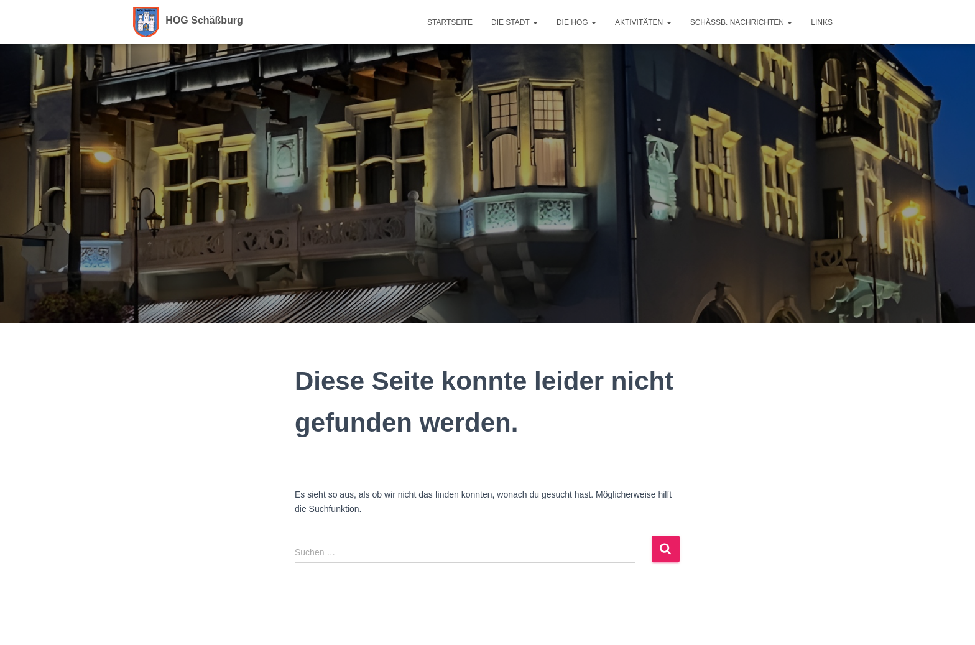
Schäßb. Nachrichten (741, 22)
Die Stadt (514, 22)
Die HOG (576, 22)
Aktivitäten (643, 22)
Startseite (450, 22)
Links (822, 22)
